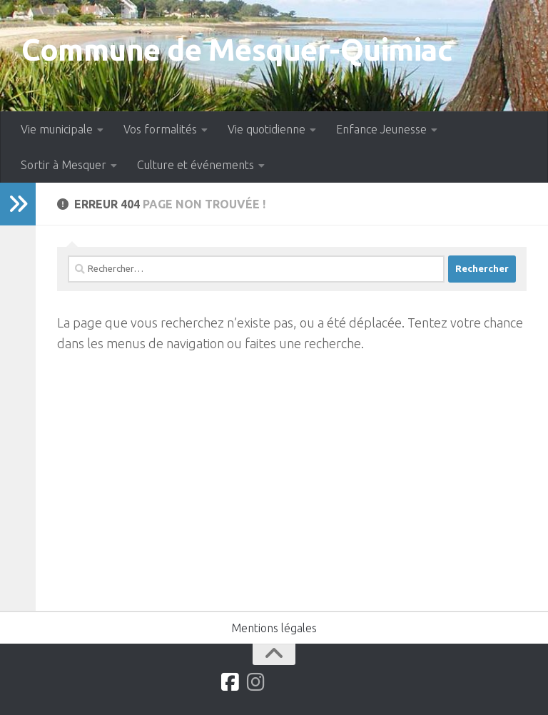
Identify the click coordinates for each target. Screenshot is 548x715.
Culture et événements (195, 164)
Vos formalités (160, 129)
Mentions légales (274, 628)
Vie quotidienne (266, 129)
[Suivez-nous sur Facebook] (230, 682)
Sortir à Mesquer (63, 164)
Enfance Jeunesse (381, 129)
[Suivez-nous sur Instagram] (256, 682)
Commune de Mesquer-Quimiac (236, 49)
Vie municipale (57, 129)
